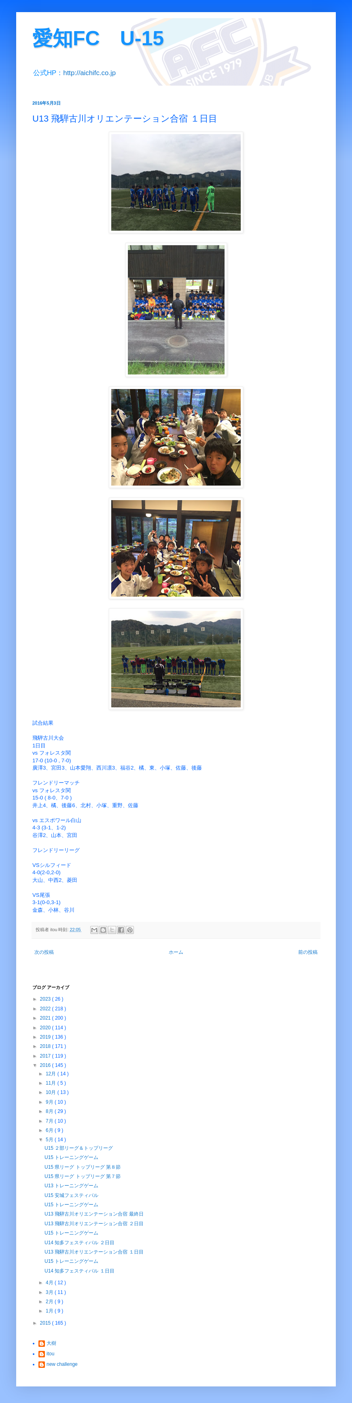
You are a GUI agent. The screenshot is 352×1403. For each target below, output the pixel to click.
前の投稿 (308, 952)
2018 (46, 1046)
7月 (50, 1121)
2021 (46, 1018)
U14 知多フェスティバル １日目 (80, 1271)
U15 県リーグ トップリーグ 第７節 (83, 1176)
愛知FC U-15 (98, 38)
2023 (46, 999)
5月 (50, 1139)
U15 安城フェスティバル (71, 1195)
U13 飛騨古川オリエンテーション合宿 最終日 (94, 1214)
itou (50, 1354)
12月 (51, 1074)
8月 (50, 1111)
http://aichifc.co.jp (89, 73)
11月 (51, 1083)
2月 (50, 1301)
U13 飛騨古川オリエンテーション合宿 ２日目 (94, 1223)
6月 (50, 1130)
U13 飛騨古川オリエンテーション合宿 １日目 (94, 1252)
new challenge (62, 1364)
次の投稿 (44, 952)
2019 (46, 1037)
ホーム (176, 952)
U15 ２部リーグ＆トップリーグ (79, 1148)
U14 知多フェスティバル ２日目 (80, 1242)
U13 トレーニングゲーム (71, 1185)
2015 (46, 1323)
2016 (46, 1065)
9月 (50, 1102)
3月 (50, 1292)
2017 (46, 1056)
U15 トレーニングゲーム (71, 1157)
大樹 (51, 1343)
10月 (51, 1092)
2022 (46, 1009)
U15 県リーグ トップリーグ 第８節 (83, 1167)
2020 (46, 1028)
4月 (50, 1282)
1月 (50, 1311)
